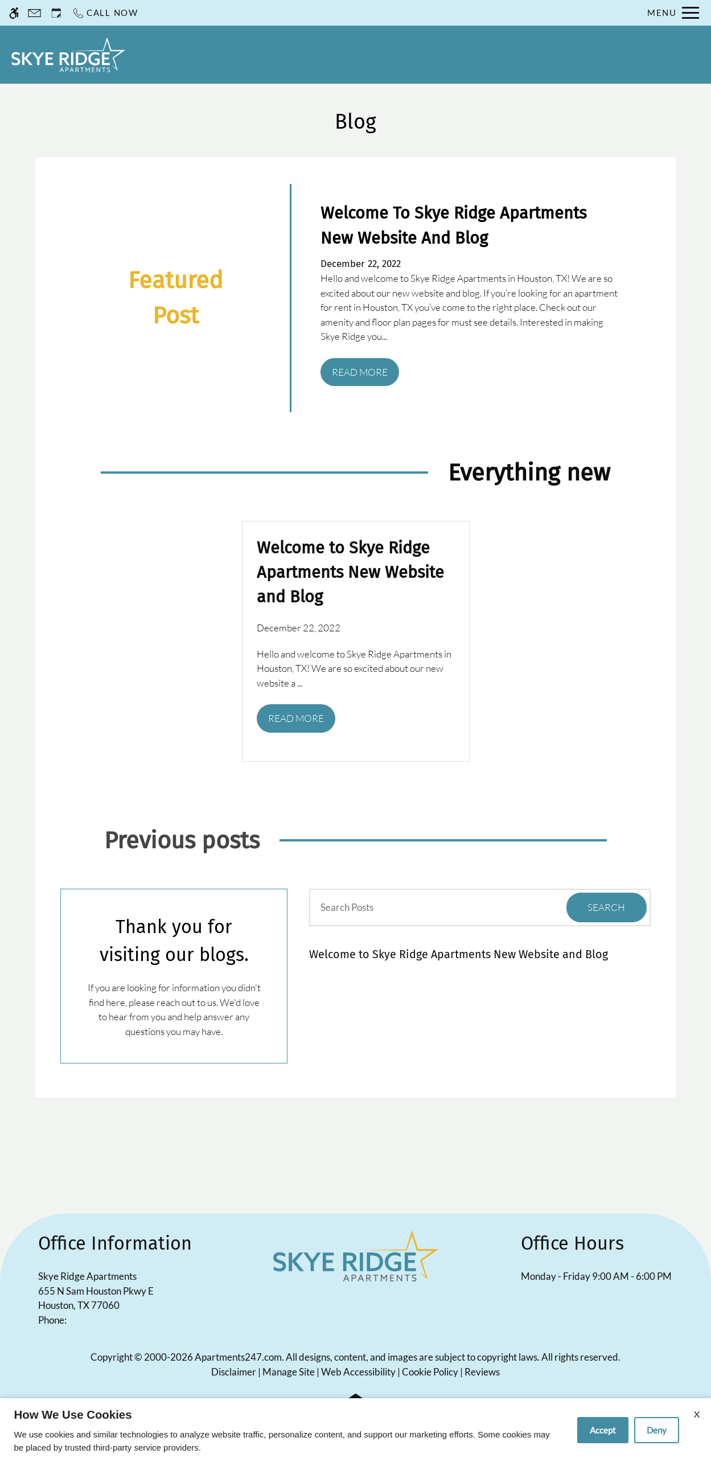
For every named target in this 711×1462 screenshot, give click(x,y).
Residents (314, 54)
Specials (426, 54)
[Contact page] (34, 13)
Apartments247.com (238, 1357)
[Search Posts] (421, 907)
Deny (657, 1430)
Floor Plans (495, 54)
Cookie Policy (430, 1372)
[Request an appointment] (56, 13)
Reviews (482, 1372)
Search (606, 907)
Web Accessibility (358, 1372)
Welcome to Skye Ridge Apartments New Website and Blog (458, 954)
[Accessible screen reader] (14, 13)
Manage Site (288, 1372)
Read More (360, 372)
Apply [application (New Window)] (372, 54)
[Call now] (105, 13)
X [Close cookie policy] (697, 1413)
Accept (603, 1430)
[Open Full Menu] (673, 13)
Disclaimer (233, 1372)
